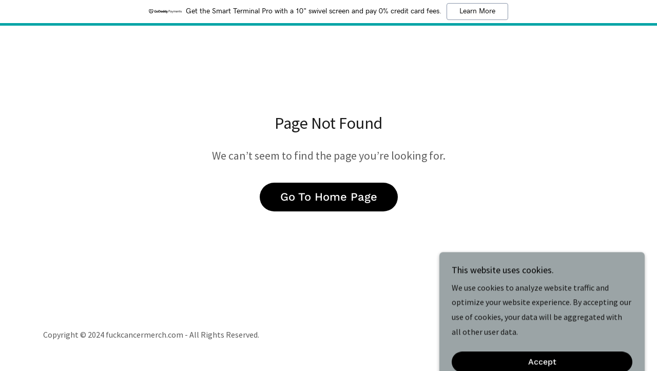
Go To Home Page (328, 196)
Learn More (477, 11)
